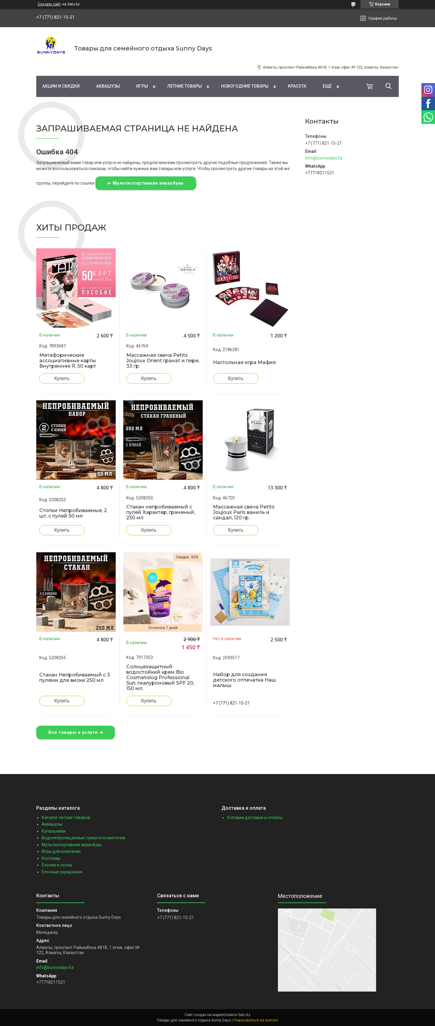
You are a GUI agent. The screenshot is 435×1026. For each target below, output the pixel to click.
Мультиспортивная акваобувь (148, 183)
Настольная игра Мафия (244, 362)
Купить (62, 378)
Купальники (54, 831)
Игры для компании (61, 851)
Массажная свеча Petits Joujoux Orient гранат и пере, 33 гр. (162, 361)
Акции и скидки (61, 86)
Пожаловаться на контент (256, 1020)
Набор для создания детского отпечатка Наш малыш (244, 680)
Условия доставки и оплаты (254, 817)
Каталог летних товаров (66, 817)
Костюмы (51, 858)
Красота (297, 86)
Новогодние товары (245, 86)
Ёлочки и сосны (57, 865)
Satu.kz (244, 1015)
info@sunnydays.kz (324, 158)
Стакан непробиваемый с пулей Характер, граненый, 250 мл (160, 512)
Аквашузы (108, 86)
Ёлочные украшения (62, 872)
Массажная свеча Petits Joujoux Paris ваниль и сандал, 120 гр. (244, 512)
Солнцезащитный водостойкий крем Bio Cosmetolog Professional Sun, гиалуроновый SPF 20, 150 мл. (160, 677)
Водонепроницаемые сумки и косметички (83, 837)
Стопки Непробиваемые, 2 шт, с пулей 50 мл (73, 513)
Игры (142, 86)
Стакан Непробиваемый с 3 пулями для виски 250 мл (74, 677)
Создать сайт (49, 4)
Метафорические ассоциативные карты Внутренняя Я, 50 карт (67, 361)
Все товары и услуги (73, 732)
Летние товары (184, 86)
